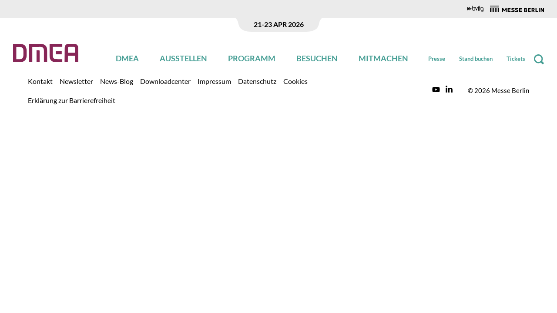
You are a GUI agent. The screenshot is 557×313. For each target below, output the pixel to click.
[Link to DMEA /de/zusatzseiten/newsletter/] (76, 81)
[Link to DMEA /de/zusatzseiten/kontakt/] (40, 81)
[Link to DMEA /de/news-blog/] (116, 81)
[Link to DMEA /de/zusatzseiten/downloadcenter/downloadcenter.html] (165, 81)
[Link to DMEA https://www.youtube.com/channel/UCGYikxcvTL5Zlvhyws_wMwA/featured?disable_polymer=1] (436, 90)
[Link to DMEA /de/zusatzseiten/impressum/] (214, 81)
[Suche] (539, 59)
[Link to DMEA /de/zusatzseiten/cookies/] (295, 81)
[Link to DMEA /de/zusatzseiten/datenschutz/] (257, 81)
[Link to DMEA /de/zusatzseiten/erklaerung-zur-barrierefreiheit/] (71, 100)
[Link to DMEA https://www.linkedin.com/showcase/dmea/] (449, 90)
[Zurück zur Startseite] (45, 53)
